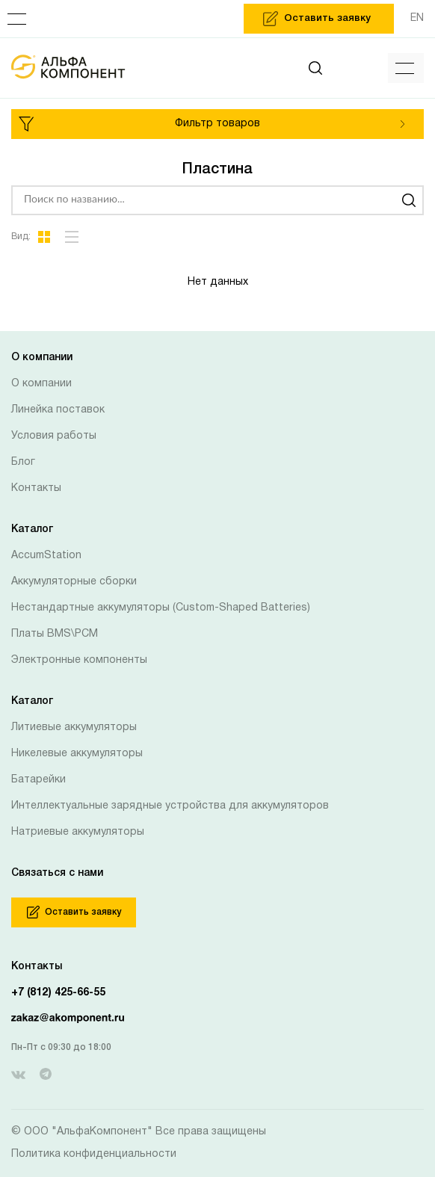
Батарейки (38, 780)
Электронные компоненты (79, 660)
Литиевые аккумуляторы (74, 727)
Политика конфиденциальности (93, 1154)
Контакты (36, 488)
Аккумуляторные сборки (74, 582)
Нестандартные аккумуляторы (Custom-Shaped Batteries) (160, 608)
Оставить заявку (74, 912)
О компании (41, 384)
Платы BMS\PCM (54, 634)
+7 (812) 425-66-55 (58, 993)
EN (417, 18)
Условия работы (53, 436)
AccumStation (46, 555)
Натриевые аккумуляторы (77, 832)
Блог (23, 462)
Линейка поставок (58, 410)
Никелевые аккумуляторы (77, 754)
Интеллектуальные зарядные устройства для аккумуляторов (170, 806)
